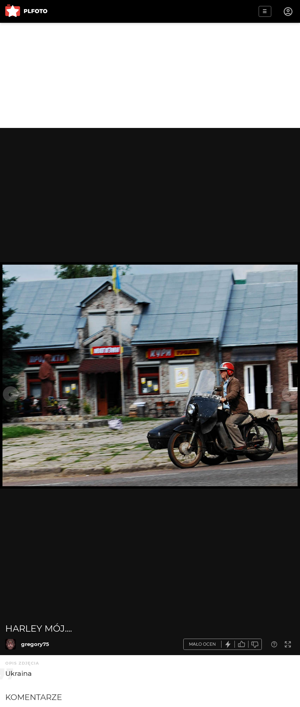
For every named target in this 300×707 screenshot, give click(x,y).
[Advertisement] (150, 75)
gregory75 (35, 644)
